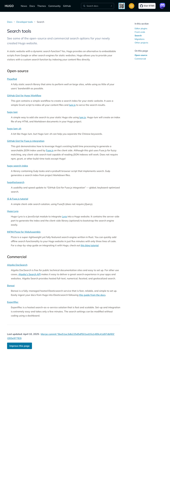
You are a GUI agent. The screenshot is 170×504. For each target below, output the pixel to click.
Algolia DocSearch (17, 264)
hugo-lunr (12, 112)
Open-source (141, 55)
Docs (32, 5)
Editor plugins (141, 28)
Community (54, 5)
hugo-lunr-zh (14, 128)
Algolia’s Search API (29, 274)
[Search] (97, 6)
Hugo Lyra (12, 211)
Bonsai (11, 285)
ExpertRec (12, 302)
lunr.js (72, 104)
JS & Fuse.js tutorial (17, 198)
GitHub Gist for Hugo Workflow (24, 95)
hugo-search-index (17, 165)
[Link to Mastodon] (162, 6)
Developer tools (24, 21)
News (24, 5)
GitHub (67, 5)
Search (138, 35)
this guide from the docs (92, 294)
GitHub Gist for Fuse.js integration (25, 140)
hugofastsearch (15, 182)
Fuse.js (49, 150)
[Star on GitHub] (147, 6)
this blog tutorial (90, 245)
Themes (41, 5)
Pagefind (12, 78)
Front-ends (140, 32)
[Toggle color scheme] (131, 6)
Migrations (140, 39)
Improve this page (19, 345)
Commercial (140, 58)
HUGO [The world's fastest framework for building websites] (9, 6)
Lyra (64, 216)
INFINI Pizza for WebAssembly (24, 231)
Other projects (141, 42)
